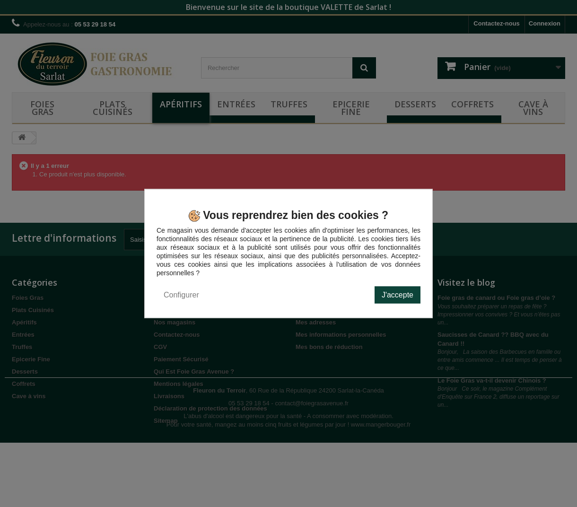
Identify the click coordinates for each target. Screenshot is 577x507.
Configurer (181, 294)
